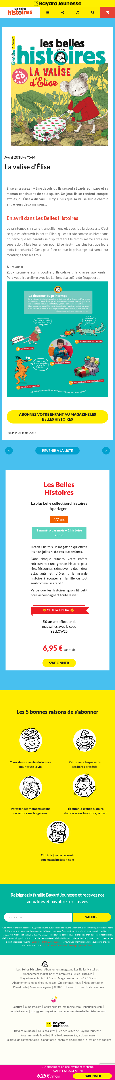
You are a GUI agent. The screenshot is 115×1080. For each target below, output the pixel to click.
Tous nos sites (47, 1031)
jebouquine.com (93, 1007)
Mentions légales (40, 987)
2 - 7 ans (32, 16)
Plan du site (20, 987)
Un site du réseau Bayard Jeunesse (73, 1035)
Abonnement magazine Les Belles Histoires (71, 969)
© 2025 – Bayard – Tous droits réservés (79, 987)
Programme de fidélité (35, 1035)
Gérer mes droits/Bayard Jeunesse (47, 942)
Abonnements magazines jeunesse (34, 982)
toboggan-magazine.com (46, 1011)
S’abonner (92, 1076)
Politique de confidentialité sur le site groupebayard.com (66, 945)
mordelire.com (19, 1011)
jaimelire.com (33, 1007)
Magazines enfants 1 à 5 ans (38, 978)
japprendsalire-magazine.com (62, 1007)
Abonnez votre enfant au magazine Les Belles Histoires (57, 416)
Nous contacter (93, 982)
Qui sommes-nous (69, 982)
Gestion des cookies (98, 1039)
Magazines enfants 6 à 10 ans (77, 978)
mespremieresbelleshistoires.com (85, 1011)
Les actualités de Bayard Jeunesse (79, 1031)
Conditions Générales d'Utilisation (62, 1039)
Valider (91, 917)
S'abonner (59, 663)
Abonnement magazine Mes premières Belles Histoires (57, 974)
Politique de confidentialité (22, 1039)
